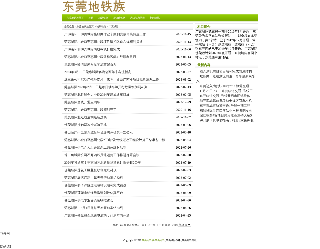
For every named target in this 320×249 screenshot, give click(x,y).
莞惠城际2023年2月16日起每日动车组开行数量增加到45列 (106, 87)
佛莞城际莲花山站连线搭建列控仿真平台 (93, 193)
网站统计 (6, 246)
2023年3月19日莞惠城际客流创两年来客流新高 (97, 72)
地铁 (91, 17)
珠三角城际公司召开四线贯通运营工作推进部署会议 (101, 155)
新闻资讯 (155, 17)
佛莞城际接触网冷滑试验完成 (85, 125)
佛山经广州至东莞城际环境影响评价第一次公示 (98, 132)
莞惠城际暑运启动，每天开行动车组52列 (93, 177)
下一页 (160, 224)
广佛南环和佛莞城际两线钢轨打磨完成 (92, 49)
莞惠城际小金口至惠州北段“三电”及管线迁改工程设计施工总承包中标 (114, 140)
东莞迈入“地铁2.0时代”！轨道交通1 (225, 86)
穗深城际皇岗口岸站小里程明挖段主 (226, 110)
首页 (144, 224)
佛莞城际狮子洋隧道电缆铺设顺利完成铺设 (95, 185)
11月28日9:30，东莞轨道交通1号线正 (226, 91)
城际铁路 (103, 17)
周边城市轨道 (137, 17)
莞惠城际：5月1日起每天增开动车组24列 (93, 208)
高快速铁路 (119, 17)
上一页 (151, 224)
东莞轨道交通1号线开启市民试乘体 (225, 96)
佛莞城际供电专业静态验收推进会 (88, 200)
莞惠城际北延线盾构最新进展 (85, 117)
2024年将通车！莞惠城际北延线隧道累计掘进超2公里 (102, 162)
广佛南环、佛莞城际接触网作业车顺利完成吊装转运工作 (105, 34)
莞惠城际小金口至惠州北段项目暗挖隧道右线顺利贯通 (103, 41)
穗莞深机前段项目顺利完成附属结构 (226, 71)
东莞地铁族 (148, 240)
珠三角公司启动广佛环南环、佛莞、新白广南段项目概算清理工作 (111, 79)
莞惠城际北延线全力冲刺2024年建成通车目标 (97, 94)
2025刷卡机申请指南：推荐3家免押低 (226, 120)
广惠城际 (114, 26)
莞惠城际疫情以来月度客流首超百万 (90, 64)
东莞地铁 (160, 240)
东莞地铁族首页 (75, 17)
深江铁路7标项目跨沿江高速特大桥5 (226, 115)
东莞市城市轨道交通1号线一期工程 (225, 105)
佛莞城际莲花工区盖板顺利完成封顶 (90, 170)
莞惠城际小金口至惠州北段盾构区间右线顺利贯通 (100, 57)
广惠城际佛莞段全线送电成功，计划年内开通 (97, 215)
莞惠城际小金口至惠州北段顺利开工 (90, 109)
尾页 (167, 224)
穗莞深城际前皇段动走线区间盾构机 (226, 100)
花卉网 (5, 233)
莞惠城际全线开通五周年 (82, 102)
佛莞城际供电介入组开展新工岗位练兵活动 (95, 147)
